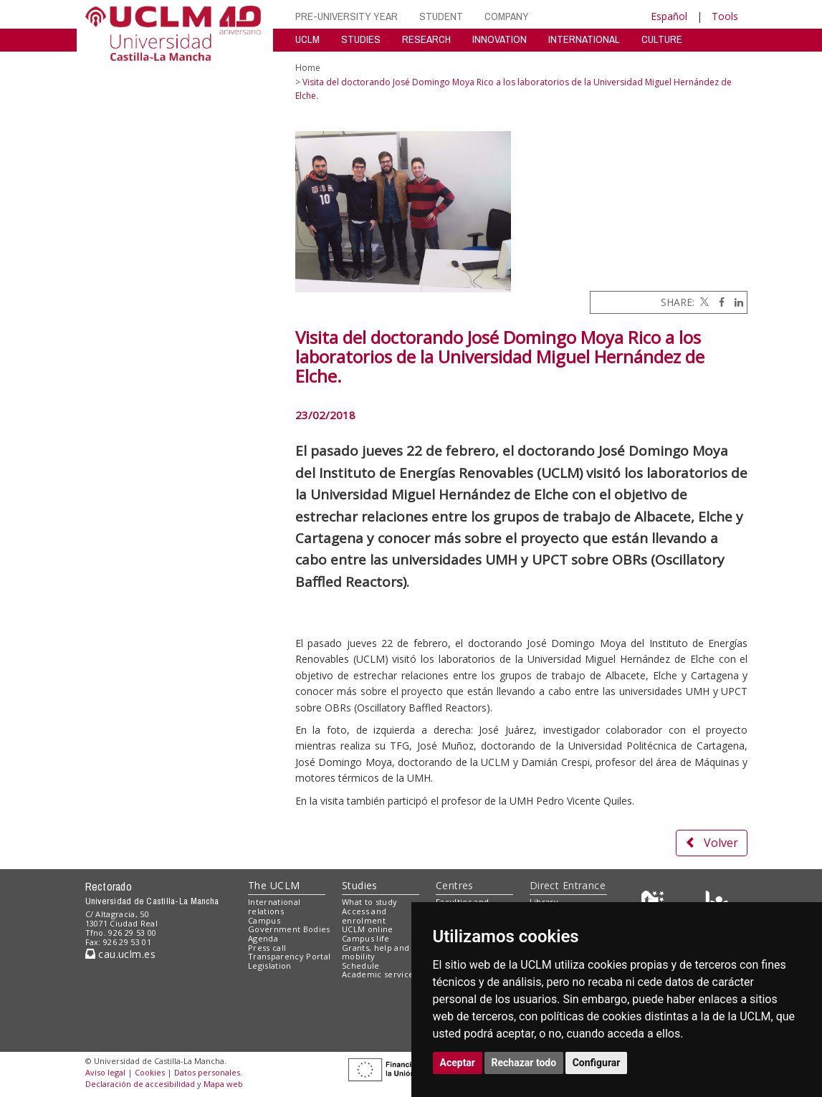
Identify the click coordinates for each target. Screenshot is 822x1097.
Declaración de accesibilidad (140, 1083)
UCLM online (367, 929)
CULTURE (661, 39)
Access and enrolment (364, 916)
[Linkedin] (735, 302)
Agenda (263, 938)
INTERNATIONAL (584, 39)
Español (669, 16)
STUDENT (441, 16)
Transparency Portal (289, 956)
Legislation (270, 965)
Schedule (361, 965)
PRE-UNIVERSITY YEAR (346, 16)
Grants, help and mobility (375, 952)
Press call (267, 947)
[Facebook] (718, 302)
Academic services (380, 974)
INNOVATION (499, 39)
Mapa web (223, 1083)
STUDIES (361, 39)
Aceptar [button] (458, 1062)
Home (307, 68)
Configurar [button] (597, 1062)
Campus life (366, 938)
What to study (369, 901)
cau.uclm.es (120, 954)
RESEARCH (426, 39)
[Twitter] (703, 302)
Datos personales (207, 1072)
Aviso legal (105, 1072)
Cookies (150, 1072)
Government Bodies (289, 929)
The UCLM (274, 885)
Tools (725, 16)
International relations (274, 906)
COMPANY (506, 16)
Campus (264, 920)
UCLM (307, 39)
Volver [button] (711, 843)
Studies (360, 885)
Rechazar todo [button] (524, 1062)
